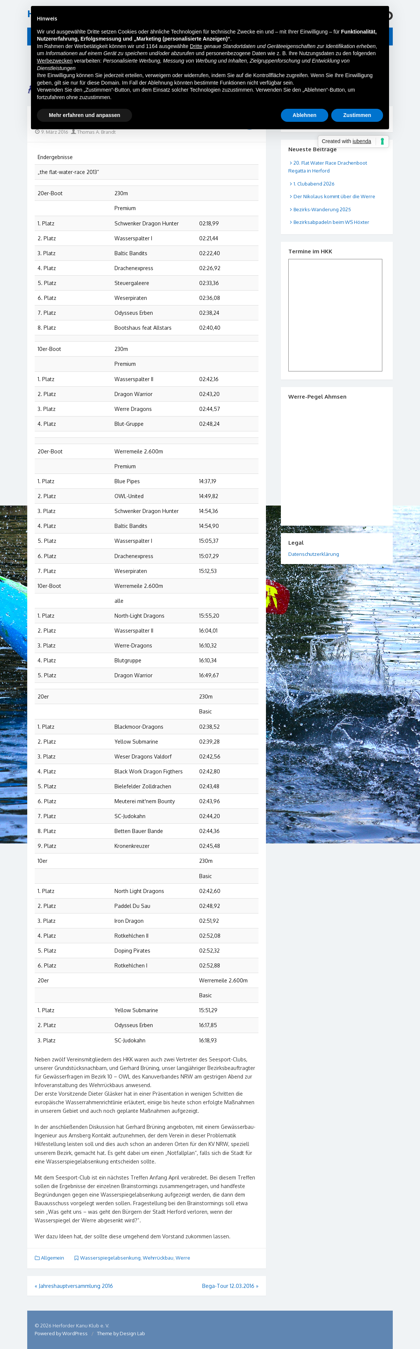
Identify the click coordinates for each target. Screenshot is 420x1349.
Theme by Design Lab (121, 1333)
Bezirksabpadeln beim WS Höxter (331, 222)
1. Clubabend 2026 (314, 184)
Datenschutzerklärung (313, 554)
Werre (183, 1258)
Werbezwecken (54, 61)
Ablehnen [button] (305, 115)
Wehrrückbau (158, 1258)
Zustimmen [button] (357, 115)
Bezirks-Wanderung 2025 (322, 209)
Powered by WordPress (61, 1333)
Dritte (196, 46)
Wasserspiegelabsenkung (110, 1258)
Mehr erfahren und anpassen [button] (84, 115)
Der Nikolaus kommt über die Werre (334, 196)
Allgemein (52, 1258)
